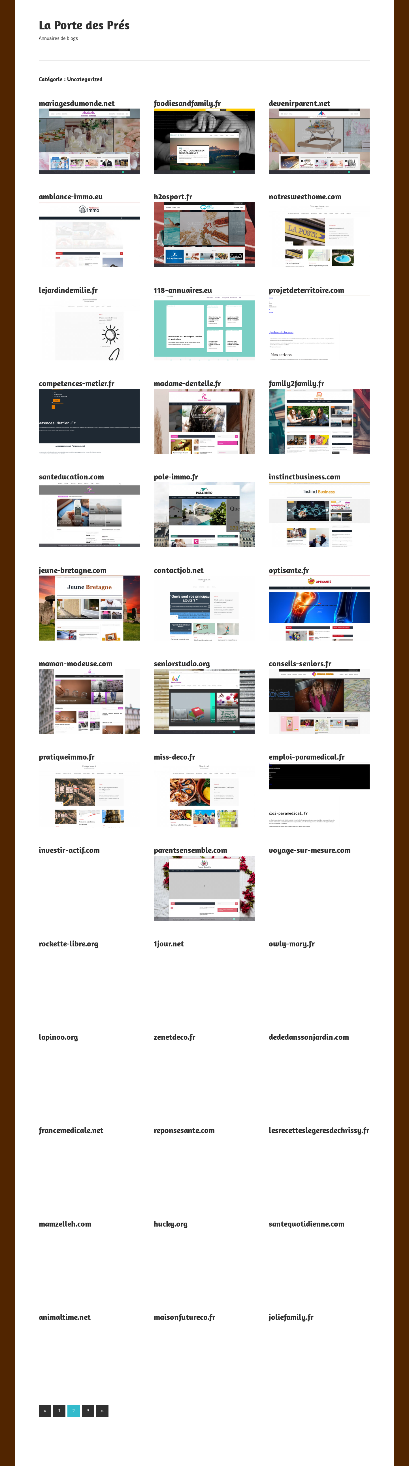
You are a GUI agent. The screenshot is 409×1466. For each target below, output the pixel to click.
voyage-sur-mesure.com (310, 850)
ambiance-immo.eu (71, 196)
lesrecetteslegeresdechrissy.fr (319, 1130)
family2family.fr (296, 383)
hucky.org (171, 1224)
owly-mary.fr (292, 943)
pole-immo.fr (176, 476)
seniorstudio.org (182, 663)
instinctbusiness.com (304, 476)
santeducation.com (71, 476)
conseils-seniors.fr (300, 663)
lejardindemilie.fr (68, 290)
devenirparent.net (299, 103)
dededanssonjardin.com (309, 1037)
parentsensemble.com (190, 850)
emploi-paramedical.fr (307, 757)
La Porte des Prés (84, 25)
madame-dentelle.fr (187, 383)
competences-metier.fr (76, 383)
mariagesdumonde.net (77, 103)
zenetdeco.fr (174, 1037)
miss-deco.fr (174, 757)
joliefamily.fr (291, 1317)
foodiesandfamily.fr (187, 103)
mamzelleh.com (65, 1224)
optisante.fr (289, 570)
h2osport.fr (173, 196)
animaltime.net (65, 1317)
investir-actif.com (69, 850)
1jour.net (169, 943)
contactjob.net (179, 570)
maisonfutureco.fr (184, 1317)
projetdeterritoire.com (306, 290)
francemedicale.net (71, 1130)
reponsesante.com (184, 1130)
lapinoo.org (58, 1037)
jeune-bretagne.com (72, 570)
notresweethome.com (305, 196)
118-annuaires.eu (183, 290)
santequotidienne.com (306, 1224)
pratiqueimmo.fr (67, 757)
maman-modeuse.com (75, 663)
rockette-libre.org (68, 943)
